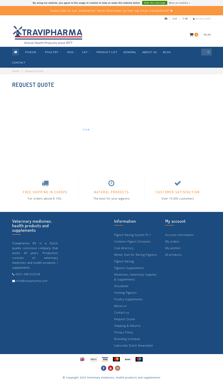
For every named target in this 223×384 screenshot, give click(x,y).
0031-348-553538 (28, 274)
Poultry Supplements (128, 299)
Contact (19, 62)
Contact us (121, 312)
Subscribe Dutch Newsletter (133, 345)
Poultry (51, 52)
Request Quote (124, 319)
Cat (85, 52)
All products (173, 255)
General (129, 52)
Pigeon (30, 52)
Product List (106, 52)
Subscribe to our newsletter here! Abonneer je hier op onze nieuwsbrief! (109, 11)
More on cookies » (179, 3)
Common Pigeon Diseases (132, 241)
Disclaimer (121, 286)
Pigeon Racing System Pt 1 (132, 235)
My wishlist (172, 248)
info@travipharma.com (32, 281)
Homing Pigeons (125, 293)
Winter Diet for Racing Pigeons (135, 255)
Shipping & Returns (127, 326)
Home (15, 71)
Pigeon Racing (124, 261)
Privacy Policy (123, 332)
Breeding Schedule (127, 339)
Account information (179, 235)
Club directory (124, 248)
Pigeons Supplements (129, 268)
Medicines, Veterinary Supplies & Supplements (135, 277)
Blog (167, 52)
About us (149, 52)
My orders (172, 241)
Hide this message (154, 3)
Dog (70, 52)
